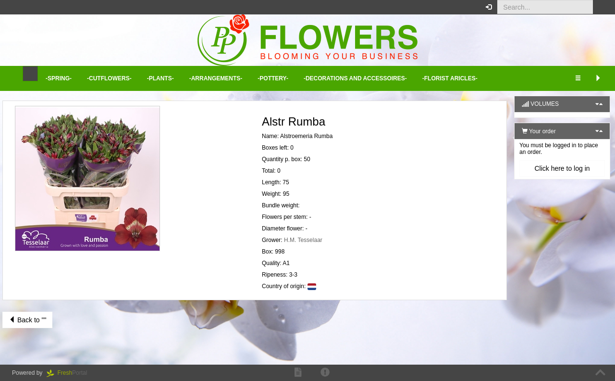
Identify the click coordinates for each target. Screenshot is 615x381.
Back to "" (27, 320)
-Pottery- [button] (273, 78)
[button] (600, 7)
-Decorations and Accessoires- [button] (355, 78)
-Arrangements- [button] (216, 78)
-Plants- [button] (160, 78)
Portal (70, 372)
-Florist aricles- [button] (450, 78)
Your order (539, 131)
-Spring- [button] (59, 78)
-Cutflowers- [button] (109, 78)
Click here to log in (562, 168)
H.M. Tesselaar (303, 240)
